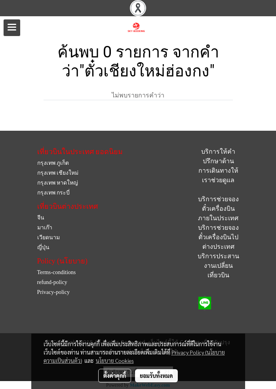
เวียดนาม (48, 237)
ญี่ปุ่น (43, 247)
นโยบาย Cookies (115, 360)
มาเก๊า (44, 228)
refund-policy (52, 282)
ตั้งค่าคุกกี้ (114, 375)
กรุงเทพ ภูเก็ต (53, 163)
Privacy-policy (53, 292)
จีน (40, 218)
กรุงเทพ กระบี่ (53, 193)
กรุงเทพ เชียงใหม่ (58, 173)
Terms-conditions (56, 272)
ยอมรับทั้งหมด (156, 375)
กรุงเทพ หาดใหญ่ (57, 183)
